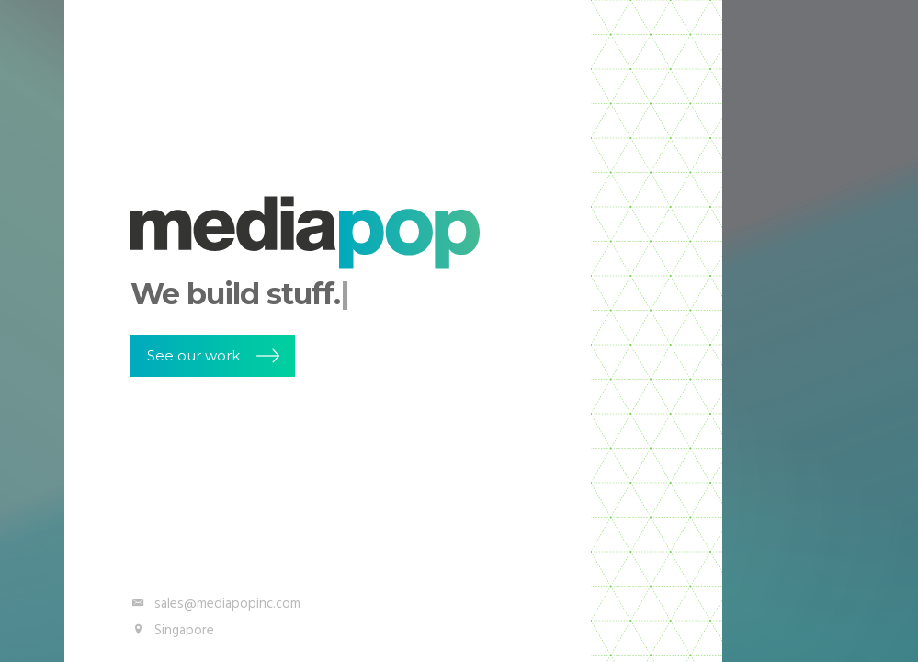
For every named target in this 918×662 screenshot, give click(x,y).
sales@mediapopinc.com (215, 604)
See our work (193, 355)
